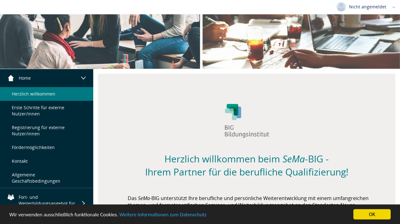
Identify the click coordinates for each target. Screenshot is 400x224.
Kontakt (20, 161)
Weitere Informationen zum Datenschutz (162, 215)
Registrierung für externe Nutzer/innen (38, 130)
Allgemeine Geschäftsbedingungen (36, 178)
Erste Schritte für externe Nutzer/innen (38, 111)
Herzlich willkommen (33, 94)
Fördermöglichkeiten (33, 147)
